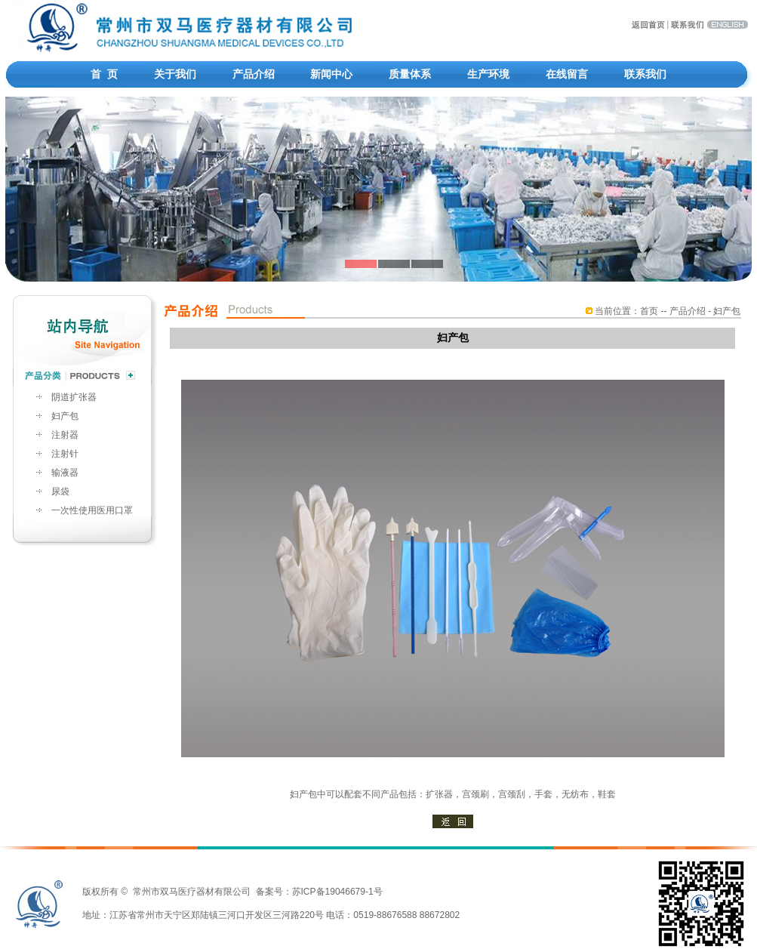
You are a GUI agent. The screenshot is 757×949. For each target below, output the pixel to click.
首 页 (104, 74)
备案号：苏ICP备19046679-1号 (319, 891)
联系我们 (645, 74)
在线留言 (567, 74)
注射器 (64, 435)
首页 (649, 311)
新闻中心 (331, 74)
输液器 (64, 472)
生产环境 (488, 74)
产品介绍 (253, 74)
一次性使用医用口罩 (92, 510)
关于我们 (175, 74)
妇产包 (64, 416)
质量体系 (410, 74)
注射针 (64, 453)
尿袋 (60, 491)
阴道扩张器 (74, 397)
